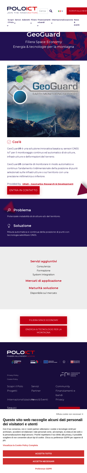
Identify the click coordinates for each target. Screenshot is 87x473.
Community (63, 386)
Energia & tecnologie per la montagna (44, 331)
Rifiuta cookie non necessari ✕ (69, 414)
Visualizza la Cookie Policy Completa (20, 445)
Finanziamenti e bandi (44, 21)
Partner (36, 390)
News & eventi (77, 22)
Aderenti (26, 20)
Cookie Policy (12, 379)
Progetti (12, 390)
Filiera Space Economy (43, 320)
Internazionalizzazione (62, 20)
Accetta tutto (43, 453)
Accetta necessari (43, 461)
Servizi (18, 20)
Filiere (34, 20)
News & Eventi (39, 399)
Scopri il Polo (11, 21)
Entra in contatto (23, 190)
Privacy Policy (12, 375)
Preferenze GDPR (43, 469)
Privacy (60, 399)
